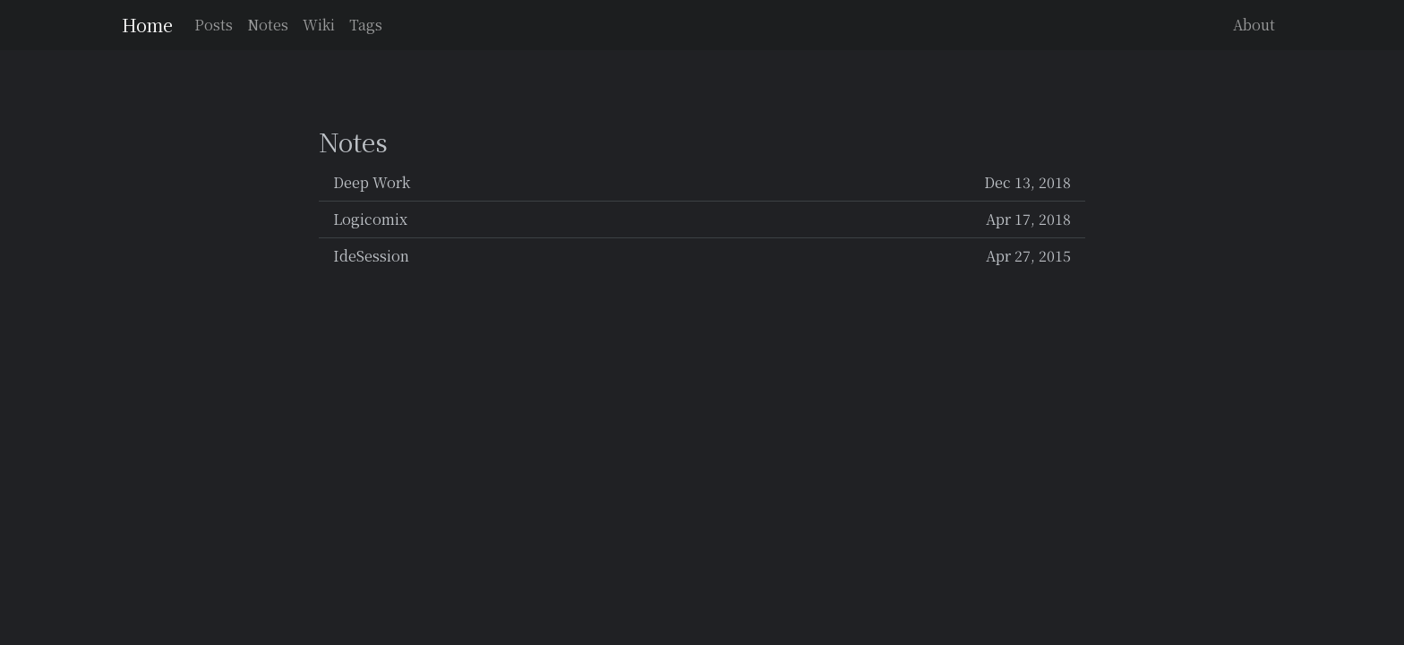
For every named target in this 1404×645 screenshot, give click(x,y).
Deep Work (702, 183)
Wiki (319, 24)
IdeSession (702, 256)
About (1254, 24)
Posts (213, 24)
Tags (365, 24)
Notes (267, 24)
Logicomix (702, 219)
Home (147, 25)
